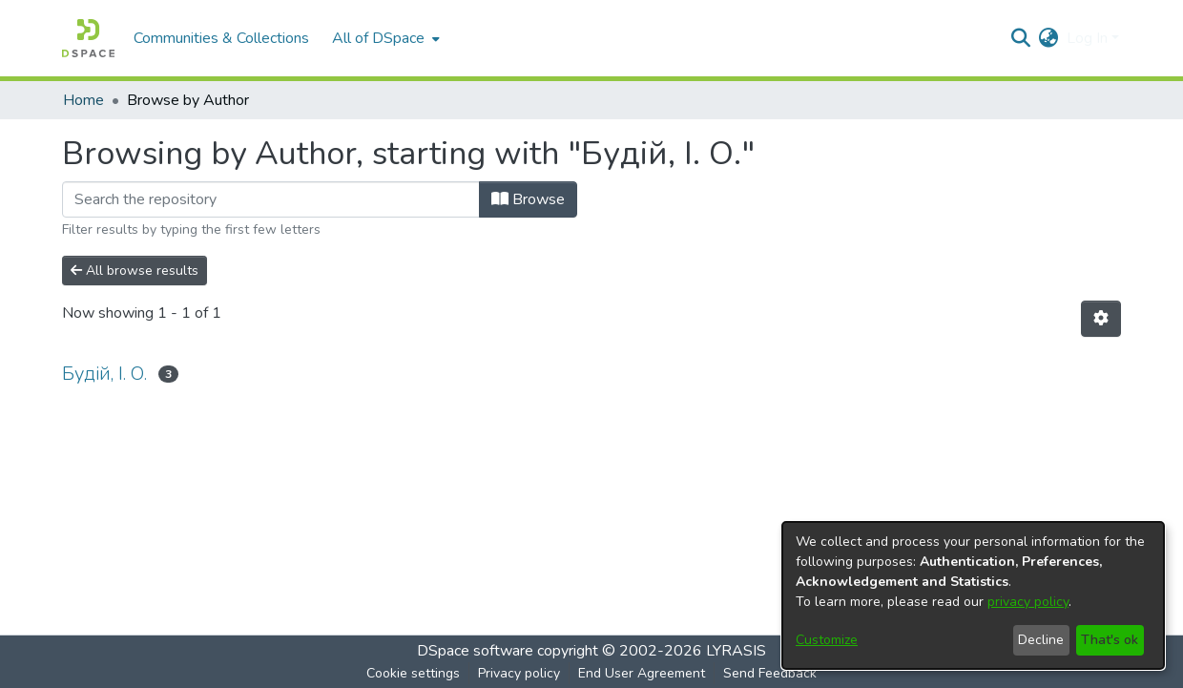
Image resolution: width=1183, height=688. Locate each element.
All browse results (134, 270)
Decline (1041, 640)
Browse (528, 199)
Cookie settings (413, 673)
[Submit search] (1021, 38)
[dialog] (973, 595)
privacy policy (1028, 602)
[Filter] (271, 199)
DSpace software (475, 650)
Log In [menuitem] (1087, 38)
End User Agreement (641, 673)
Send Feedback (770, 673)
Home (83, 100)
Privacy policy (519, 673)
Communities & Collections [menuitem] (221, 38)
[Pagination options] (1101, 319)
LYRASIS (736, 650)
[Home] (88, 38)
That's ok (1109, 640)
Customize (827, 640)
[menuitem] (384, 38)
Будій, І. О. (104, 373)
